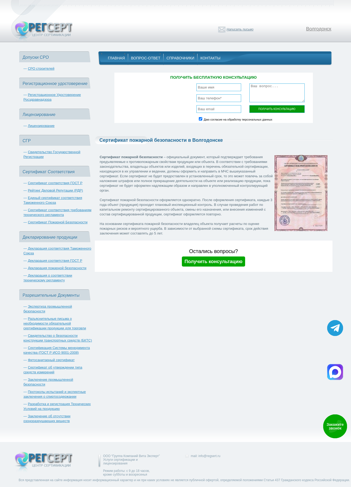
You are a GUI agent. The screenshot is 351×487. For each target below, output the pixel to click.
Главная (116, 58)
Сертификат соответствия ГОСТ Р (55, 183)
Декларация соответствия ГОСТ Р (55, 261)
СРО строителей (41, 68)
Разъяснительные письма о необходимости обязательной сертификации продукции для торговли (55, 323)
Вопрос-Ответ (145, 58)
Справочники (180, 58)
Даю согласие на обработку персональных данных (238, 119)
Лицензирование (41, 126)
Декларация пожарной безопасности (57, 268)
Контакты (210, 58)
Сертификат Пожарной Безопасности (58, 222)
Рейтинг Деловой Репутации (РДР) (55, 190)
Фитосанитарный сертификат (51, 360)
